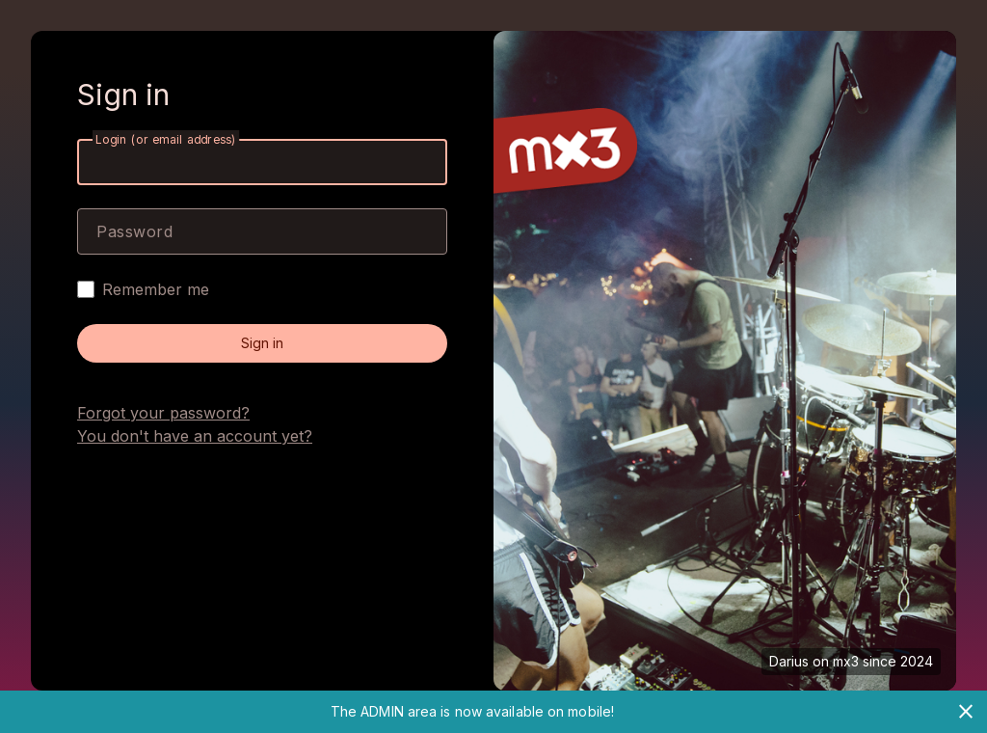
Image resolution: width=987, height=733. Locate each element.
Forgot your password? (163, 412)
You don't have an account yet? (194, 436)
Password (134, 231)
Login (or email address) (165, 139)
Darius (789, 661)
